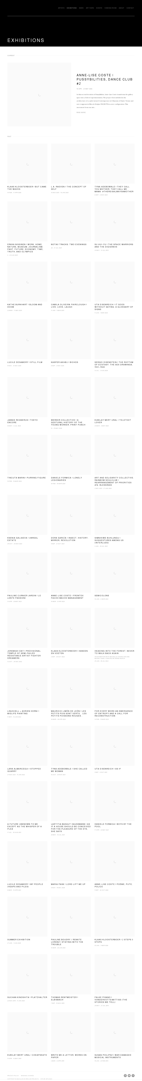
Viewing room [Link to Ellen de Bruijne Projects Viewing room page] (111, 8)
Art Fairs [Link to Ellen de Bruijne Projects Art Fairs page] (90, 8)
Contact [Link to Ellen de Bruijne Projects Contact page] (130, 8)
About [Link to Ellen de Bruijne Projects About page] (121, 8)
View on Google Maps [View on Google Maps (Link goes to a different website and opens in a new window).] (133, 1075)
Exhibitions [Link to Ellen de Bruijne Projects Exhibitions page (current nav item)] (72, 8)
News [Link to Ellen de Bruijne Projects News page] (81, 8)
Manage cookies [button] (27, 1075)
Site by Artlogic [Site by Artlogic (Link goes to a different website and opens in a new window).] (46, 1079)
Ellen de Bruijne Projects (26, 8)
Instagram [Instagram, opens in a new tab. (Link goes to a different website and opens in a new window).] (125, 1075)
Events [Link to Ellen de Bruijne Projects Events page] (99, 8)
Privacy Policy (13, 1075)
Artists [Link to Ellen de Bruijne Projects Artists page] (61, 8)
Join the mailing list (129, 1075)
